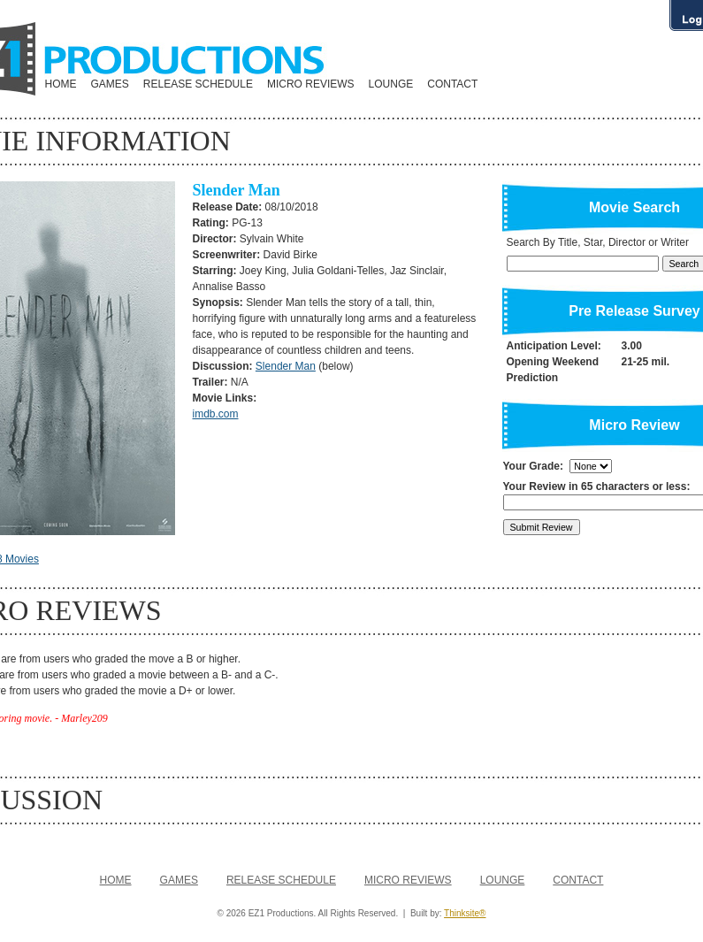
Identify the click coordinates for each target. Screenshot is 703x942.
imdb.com (216, 414)
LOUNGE (391, 84)
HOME (61, 84)
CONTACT (452, 84)
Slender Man (286, 366)
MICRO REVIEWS (311, 84)
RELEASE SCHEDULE (198, 84)
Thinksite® (464, 913)
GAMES (110, 84)
